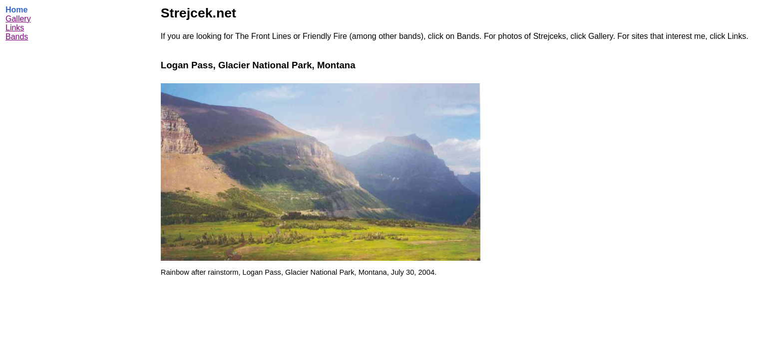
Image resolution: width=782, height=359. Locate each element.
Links (14, 27)
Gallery (18, 18)
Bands (16, 36)
